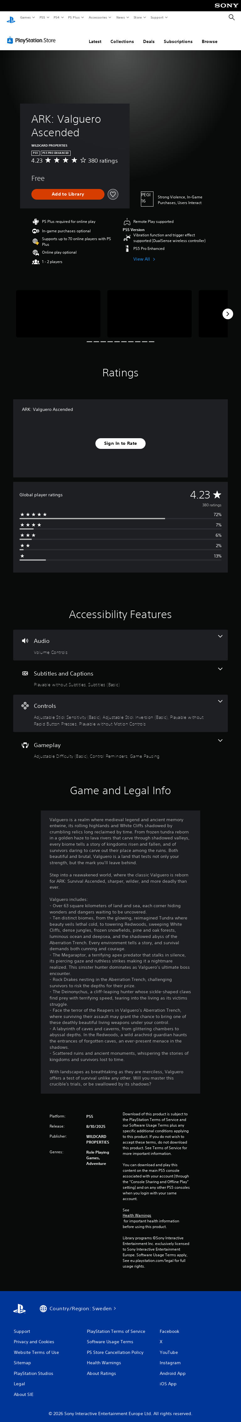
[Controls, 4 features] (120, 707)
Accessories (97, 17)
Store (137, 17)
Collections (122, 35)
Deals (149, 35)
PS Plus (74, 17)
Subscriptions (178, 35)
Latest (95, 35)
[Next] (227, 308)
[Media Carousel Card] (58, 307)
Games (25, 17)
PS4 (56, 17)
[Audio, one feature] (120, 639)
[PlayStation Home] (11, 17)
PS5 (42, 17)
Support (156, 17)
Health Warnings (137, 1209)
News (120, 17)
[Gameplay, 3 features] (120, 743)
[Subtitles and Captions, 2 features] (120, 671)
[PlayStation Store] (32, 34)
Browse (209, 35)
